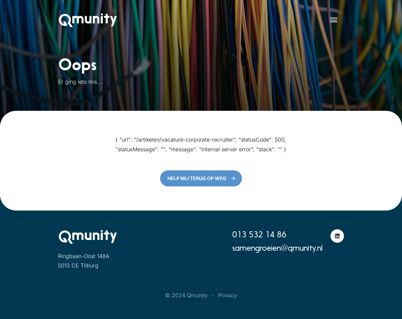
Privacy (227, 295)
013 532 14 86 (259, 234)
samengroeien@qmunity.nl (277, 248)
